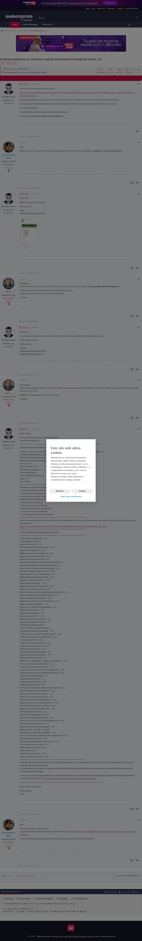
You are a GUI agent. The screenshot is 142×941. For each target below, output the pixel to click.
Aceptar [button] (82, 491)
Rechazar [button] (60, 491)
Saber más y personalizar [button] (71, 496)
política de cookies (69, 473)
